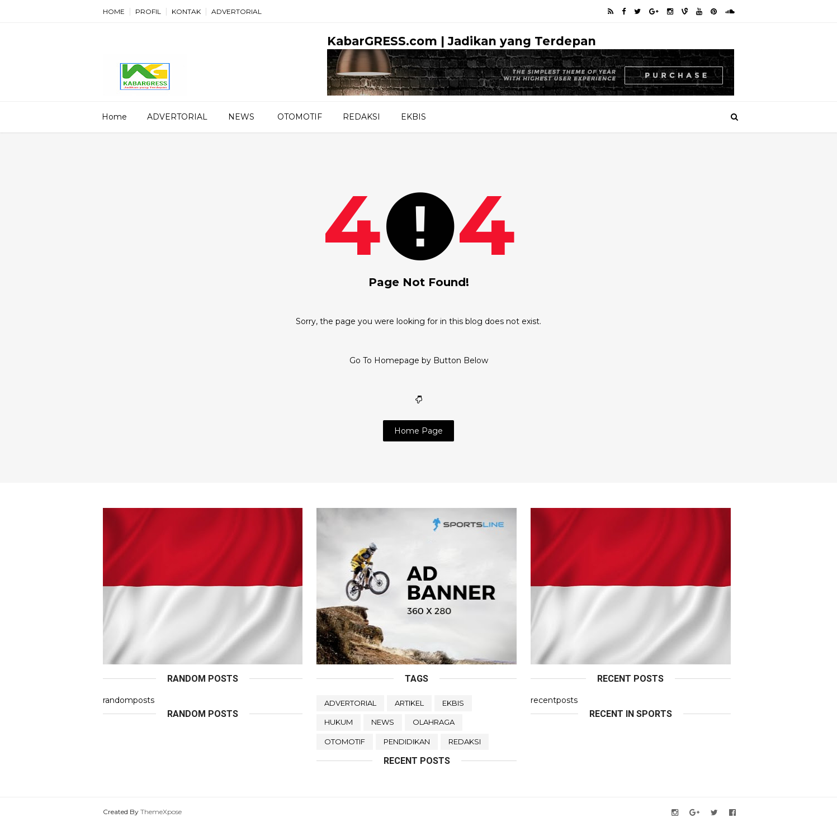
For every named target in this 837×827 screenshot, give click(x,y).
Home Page (418, 431)
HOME (114, 11)
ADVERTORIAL (236, 11)
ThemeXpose (161, 811)
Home (114, 117)
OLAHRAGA (434, 721)
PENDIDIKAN (407, 741)
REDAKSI (361, 117)
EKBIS (413, 117)
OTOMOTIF (299, 117)
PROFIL (148, 11)
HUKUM (338, 721)
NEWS (241, 117)
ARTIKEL (409, 702)
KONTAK (186, 11)
